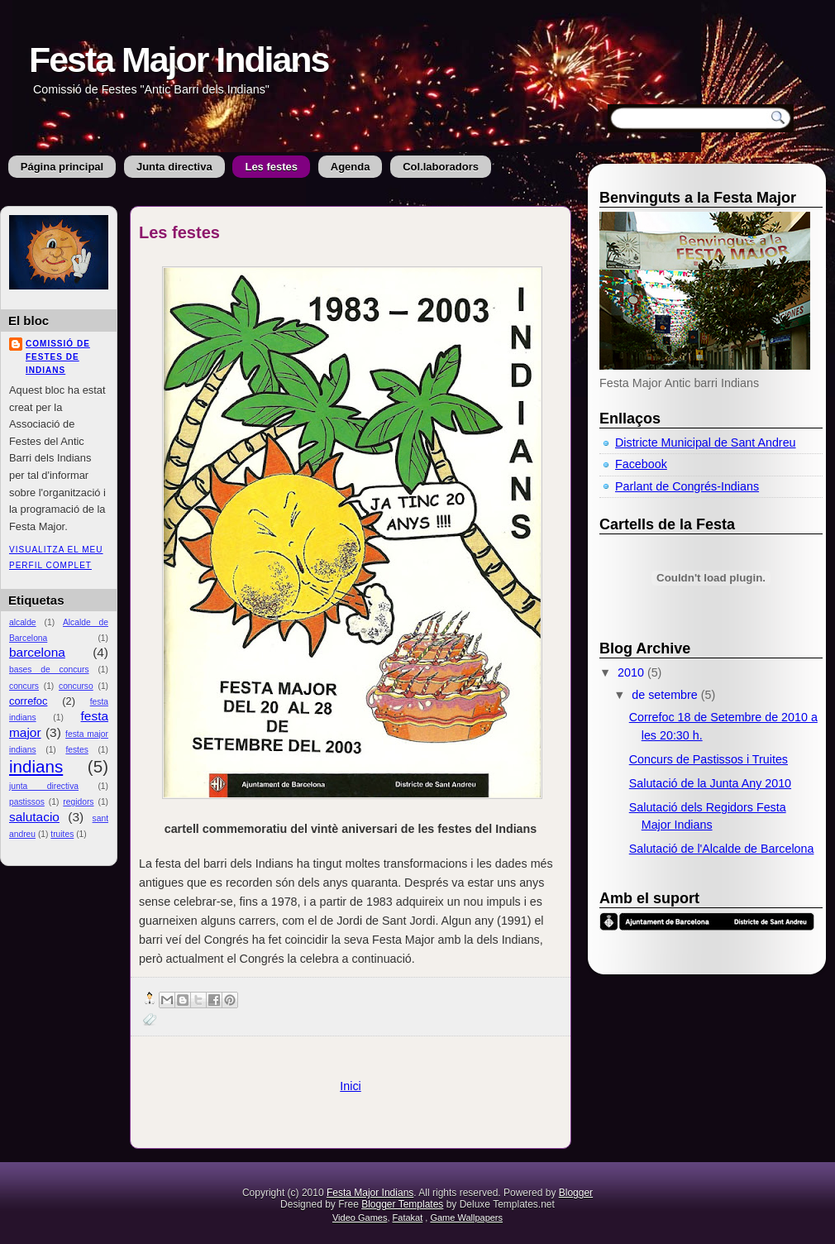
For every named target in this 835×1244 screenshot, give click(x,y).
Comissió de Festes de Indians (58, 357)
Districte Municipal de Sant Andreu (705, 442)
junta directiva (44, 786)
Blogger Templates (402, 1204)
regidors (78, 801)
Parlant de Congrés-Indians (687, 486)
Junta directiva (174, 166)
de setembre (666, 694)
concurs (24, 686)
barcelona (37, 652)
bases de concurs (49, 669)
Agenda (350, 166)
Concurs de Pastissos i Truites (708, 759)
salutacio (34, 817)
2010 (632, 672)
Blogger (576, 1193)
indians (36, 766)
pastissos (27, 801)
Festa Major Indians (178, 59)
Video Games (359, 1217)
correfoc (28, 701)
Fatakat (408, 1217)
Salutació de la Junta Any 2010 (710, 783)
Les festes (271, 166)
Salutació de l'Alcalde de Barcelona (721, 848)
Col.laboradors (441, 166)
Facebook (641, 464)
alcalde (22, 622)
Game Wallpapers (466, 1217)
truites (62, 834)
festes (76, 749)
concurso (76, 686)
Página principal (62, 166)
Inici (350, 1086)
